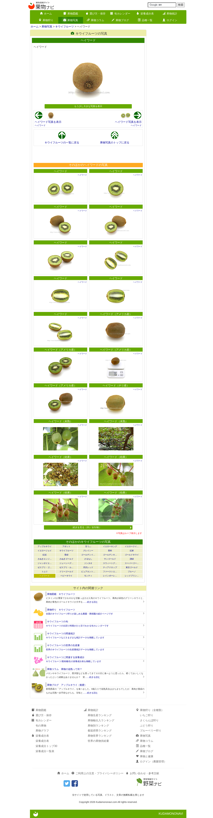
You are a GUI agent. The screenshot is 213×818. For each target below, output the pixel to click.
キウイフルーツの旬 (57, 621)
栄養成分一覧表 (45, 751)
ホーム (46, 13)
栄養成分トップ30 (46, 746)
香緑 (66, 555)
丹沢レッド (88, 567)
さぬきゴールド (66, 559)
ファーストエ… (110, 571)
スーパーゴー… (132, 563)
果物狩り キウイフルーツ (61, 609)
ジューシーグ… (66, 563)
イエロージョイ (45, 550)
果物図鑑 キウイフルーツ (61, 594)
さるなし (88, 559)
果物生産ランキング (100, 715)
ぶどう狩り (146, 725)
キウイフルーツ (64, 26)
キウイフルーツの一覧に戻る (62, 142)
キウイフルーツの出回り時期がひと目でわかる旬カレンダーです (77, 625)
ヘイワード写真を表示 (48, 121)
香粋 (110, 550)
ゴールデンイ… (88, 555)
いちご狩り (146, 715)
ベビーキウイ (66, 576)
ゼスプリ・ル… (66, 567)
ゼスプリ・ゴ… (45, 567)
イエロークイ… (132, 546)
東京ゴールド (132, 567)
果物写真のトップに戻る (114, 142)
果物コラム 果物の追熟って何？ (64, 669)
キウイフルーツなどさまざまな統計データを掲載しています (75, 637)
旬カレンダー (120, 13)
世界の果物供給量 (98, 740)
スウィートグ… (110, 563)
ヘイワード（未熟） (61, 421)
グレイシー (88, 550)
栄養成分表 (145, 13)
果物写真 (70, 20)
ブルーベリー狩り (150, 730)
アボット (66, 546)
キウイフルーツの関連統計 (61, 633)
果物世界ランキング (100, 735)
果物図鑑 (70, 13)
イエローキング (110, 546)
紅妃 (45, 555)
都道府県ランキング (100, 730)
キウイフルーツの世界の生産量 (63, 645)
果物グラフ (42, 730)
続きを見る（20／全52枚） (102, 527)
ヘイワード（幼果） (61, 457)
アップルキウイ (45, 546)
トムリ (45, 571)
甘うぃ (88, 546)
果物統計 (170, 13)
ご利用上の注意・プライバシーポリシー (97, 773)
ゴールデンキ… (110, 555)
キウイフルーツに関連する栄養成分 (65, 657)
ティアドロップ (110, 567)
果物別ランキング (98, 725)
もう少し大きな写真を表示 (88, 106)
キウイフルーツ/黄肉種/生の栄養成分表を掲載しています (73, 661)
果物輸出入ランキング (101, 720)
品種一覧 (145, 20)
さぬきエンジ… (45, 559)
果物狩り (46, 20)
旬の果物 (41, 725)
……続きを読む (90, 602)
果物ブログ (120, 20)
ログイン (170, 20)
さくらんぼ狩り (149, 720)
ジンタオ (88, 563)
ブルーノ (132, 571)
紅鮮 (132, 550)
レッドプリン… (132, 576)
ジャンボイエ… (45, 563)
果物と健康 (144, 756)
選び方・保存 (96, 13)
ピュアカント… (88, 571)
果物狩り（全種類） (150, 710)
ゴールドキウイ (132, 555)
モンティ (88, 576)
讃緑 (132, 559)
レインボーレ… (110, 576)
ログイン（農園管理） (151, 761)
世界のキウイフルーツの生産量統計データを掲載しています (75, 649)
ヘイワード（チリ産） (116, 385)
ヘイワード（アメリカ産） (116, 314)
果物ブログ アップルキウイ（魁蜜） (67, 685)
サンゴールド (110, 559)
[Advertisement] (88, 154)
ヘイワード (40, 125)
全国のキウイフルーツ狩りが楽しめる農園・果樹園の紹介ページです (79, 614)
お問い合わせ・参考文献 (142, 773)
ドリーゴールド (66, 571)
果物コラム (95, 20)
